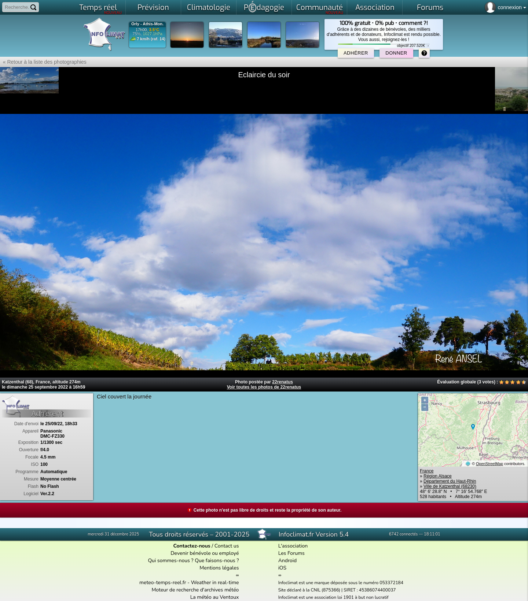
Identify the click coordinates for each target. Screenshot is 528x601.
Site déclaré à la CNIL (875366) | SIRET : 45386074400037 (337, 590)
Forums (430, 7)
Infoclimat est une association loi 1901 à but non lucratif (333, 597)
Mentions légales (219, 567)
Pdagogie (264, 6)
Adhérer (356, 53)
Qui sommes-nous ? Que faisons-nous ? (193, 560)
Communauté (320, 9)
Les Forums (291, 553)
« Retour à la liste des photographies (43, 62)
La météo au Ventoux (214, 597)
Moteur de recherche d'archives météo (195, 589)
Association (375, 7)
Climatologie (208, 7)
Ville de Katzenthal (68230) (449, 486)
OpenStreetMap (489, 463)
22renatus (282, 382)
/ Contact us (206, 545)
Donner (396, 53)
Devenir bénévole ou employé (204, 553)
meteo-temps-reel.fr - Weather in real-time (189, 582)
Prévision (153, 7)
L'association (293, 545)
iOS (282, 567)
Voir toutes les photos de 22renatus (264, 387)
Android (287, 560)
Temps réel (100, 9)
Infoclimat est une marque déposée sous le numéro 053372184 (340, 583)
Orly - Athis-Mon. (147, 24)
